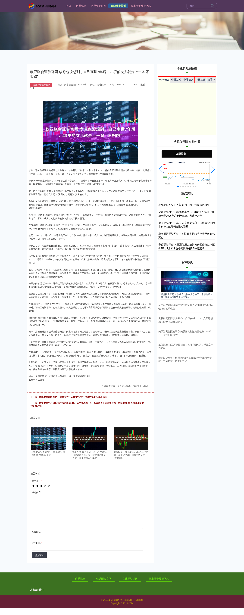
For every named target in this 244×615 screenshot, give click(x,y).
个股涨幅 (164, 80)
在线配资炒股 (118, 5)
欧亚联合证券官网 (41, 84)
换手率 (211, 79)
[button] (160, 169)
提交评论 (39, 555)
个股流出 (201, 79)
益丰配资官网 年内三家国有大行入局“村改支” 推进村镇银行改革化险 (73, 397)
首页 (68, 5)
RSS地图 (127, 600)
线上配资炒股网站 (141, 5)
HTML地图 (137, 600)
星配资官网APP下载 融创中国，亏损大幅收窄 (184, 204)
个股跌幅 (176, 79)
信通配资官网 (98, 5)
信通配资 (81, 5)
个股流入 (188, 79)
